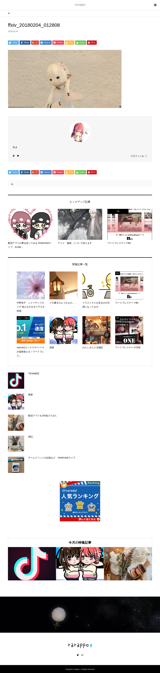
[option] (32, 563)
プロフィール (137, 156)
